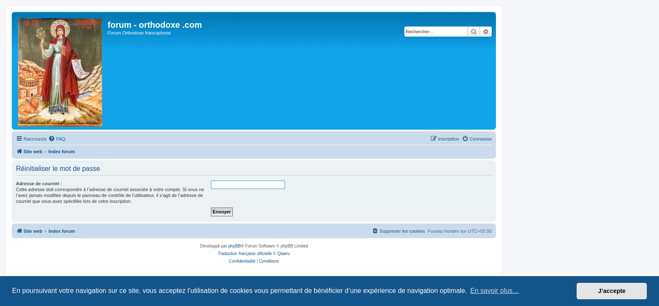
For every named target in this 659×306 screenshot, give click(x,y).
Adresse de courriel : (39, 183)
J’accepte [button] (612, 290)
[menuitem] (56, 139)
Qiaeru (283, 253)
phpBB (234, 246)
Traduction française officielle (245, 253)
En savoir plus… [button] (494, 290)
